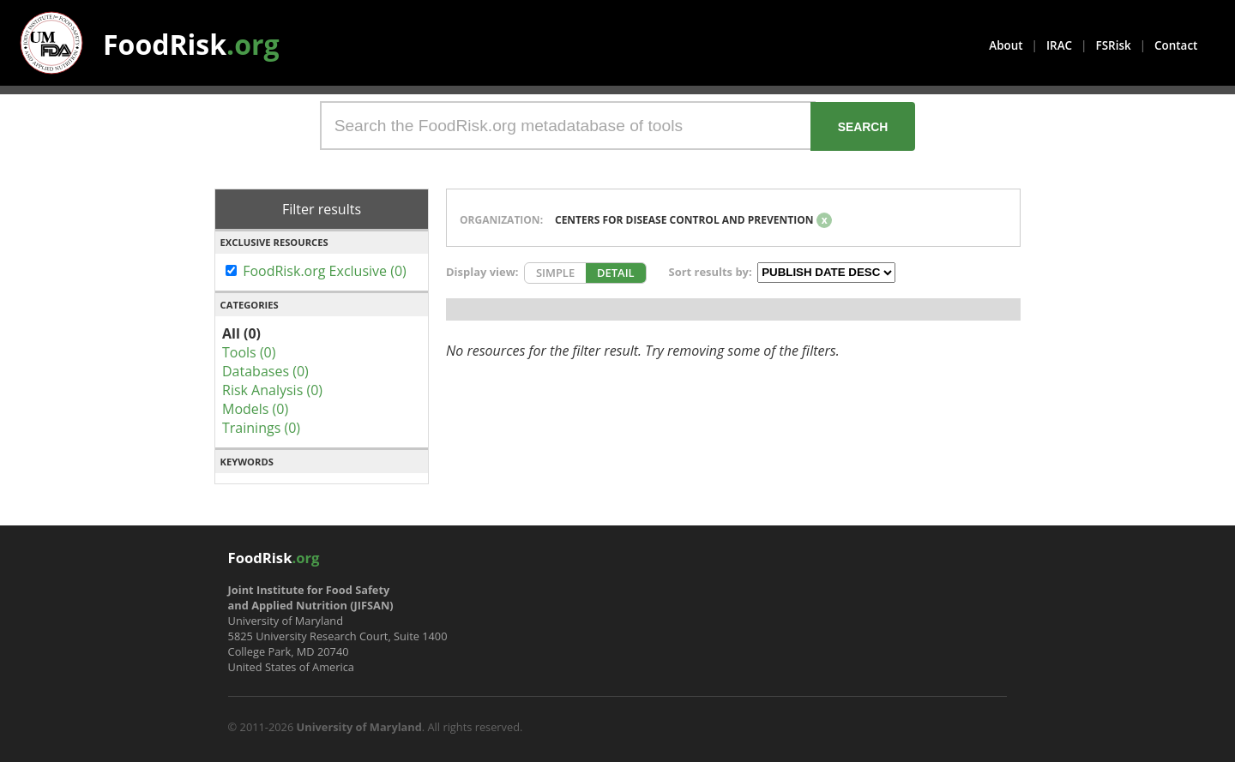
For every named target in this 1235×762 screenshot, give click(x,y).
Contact (1175, 45)
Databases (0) (265, 371)
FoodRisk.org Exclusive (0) (325, 270)
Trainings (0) (261, 427)
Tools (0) (248, 352)
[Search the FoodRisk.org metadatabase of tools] (568, 125)
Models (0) (255, 408)
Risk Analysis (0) (272, 390)
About (1005, 45)
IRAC (1059, 45)
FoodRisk (191, 44)
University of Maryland (359, 727)
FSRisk (1113, 45)
